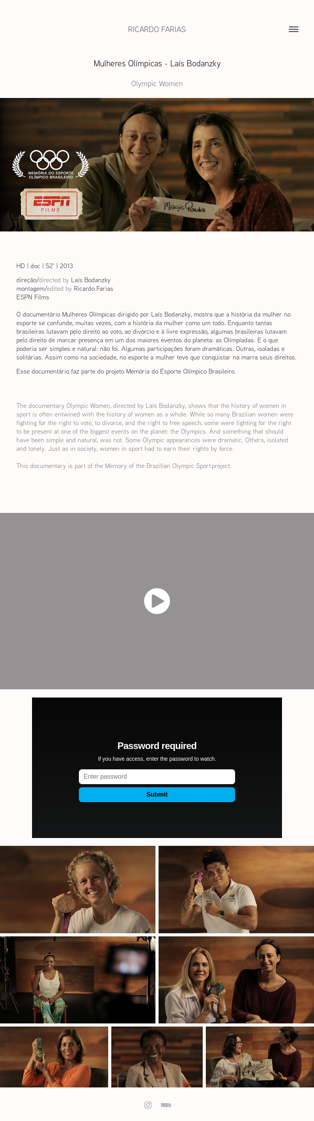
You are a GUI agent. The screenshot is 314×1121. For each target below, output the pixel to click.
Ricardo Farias (157, 29)
